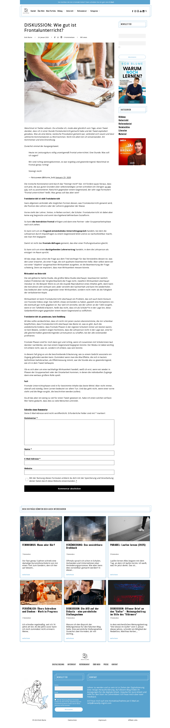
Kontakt (33, 11)
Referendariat (83, 11)
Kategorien (95, 11)
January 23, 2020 (63, 177)
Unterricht (70, 11)
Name (28, 449)
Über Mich (41, 11)
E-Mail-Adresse (32, 458)
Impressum (102, 720)
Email (120, 40)
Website (28, 468)
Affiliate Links (132, 720)
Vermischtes (124, 127)
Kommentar (31, 418)
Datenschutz (72, 720)
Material (123, 134)
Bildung (61, 11)
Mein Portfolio (51, 11)
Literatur (123, 130)
